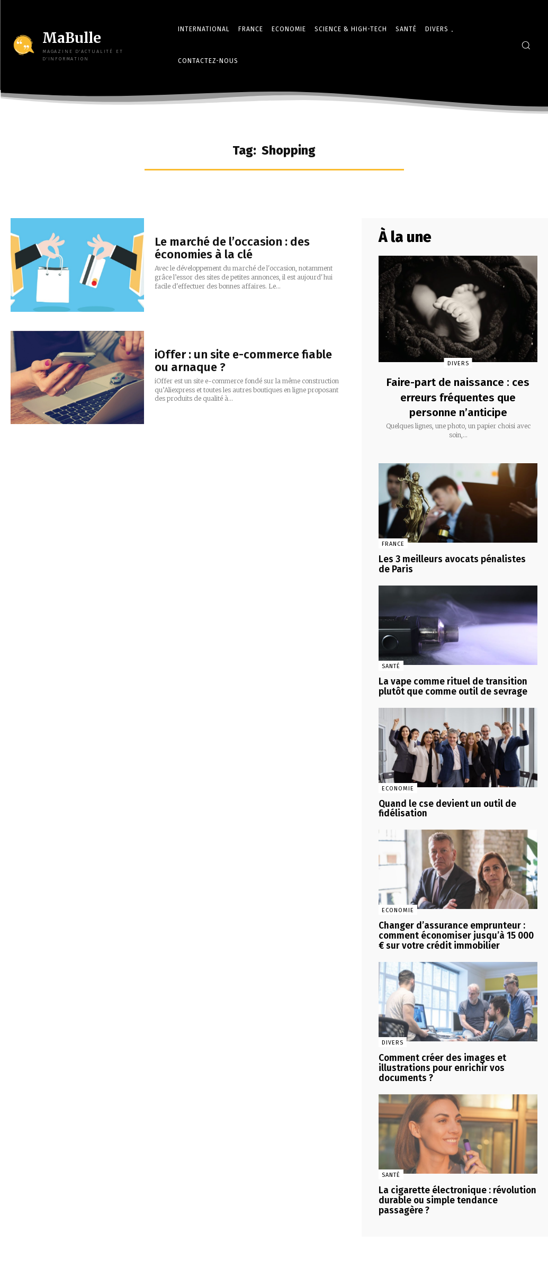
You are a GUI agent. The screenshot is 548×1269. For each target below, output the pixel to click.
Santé (391, 664)
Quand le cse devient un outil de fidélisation (444, 805)
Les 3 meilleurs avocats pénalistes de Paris (456, 564)
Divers (458, 363)
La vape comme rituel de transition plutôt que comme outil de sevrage (450, 685)
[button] (526, 44)
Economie (398, 785)
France (393, 544)
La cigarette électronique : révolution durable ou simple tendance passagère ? (458, 1191)
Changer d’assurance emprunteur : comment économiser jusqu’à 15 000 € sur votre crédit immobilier (457, 930)
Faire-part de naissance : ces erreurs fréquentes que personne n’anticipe (458, 397)
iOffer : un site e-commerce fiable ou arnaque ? (243, 360)
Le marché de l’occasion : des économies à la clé (232, 248)
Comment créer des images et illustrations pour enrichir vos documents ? (440, 1061)
